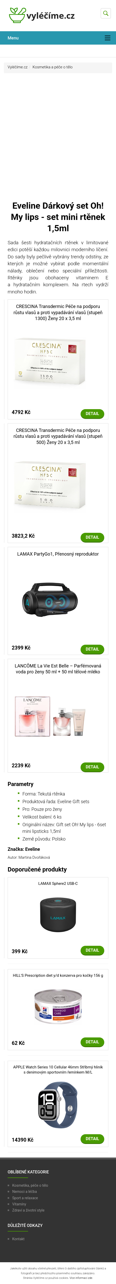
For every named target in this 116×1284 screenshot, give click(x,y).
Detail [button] (92, 413)
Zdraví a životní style (28, 1210)
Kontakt (18, 1239)
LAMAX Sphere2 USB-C (58, 883)
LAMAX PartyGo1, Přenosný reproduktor (58, 554)
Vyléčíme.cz (18, 67)
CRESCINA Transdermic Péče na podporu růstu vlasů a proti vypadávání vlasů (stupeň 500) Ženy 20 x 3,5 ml (58, 436)
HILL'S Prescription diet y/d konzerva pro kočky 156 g (58, 975)
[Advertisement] (58, 139)
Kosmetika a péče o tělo (53, 67)
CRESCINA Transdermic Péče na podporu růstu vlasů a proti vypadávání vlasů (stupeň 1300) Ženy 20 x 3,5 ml (58, 312)
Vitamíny (19, 1204)
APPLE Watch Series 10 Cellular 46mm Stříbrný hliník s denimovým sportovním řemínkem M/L (58, 1070)
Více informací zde (81, 1278)
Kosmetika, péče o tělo (30, 1185)
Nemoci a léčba (24, 1192)
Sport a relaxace (25, 1198)
